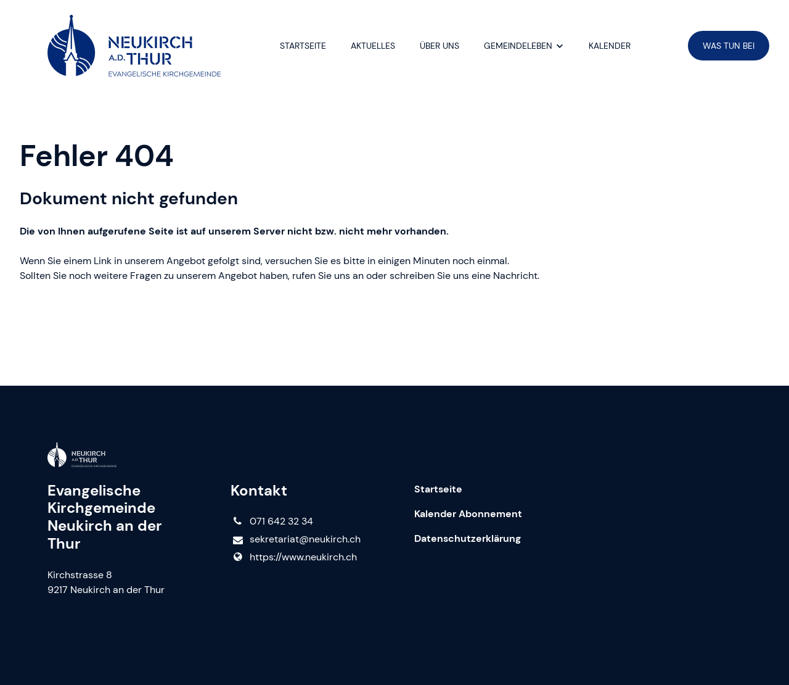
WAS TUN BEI (728, 45)
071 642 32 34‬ (272, 521)
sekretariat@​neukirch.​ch (295, 540)
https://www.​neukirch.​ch (293, 557)
